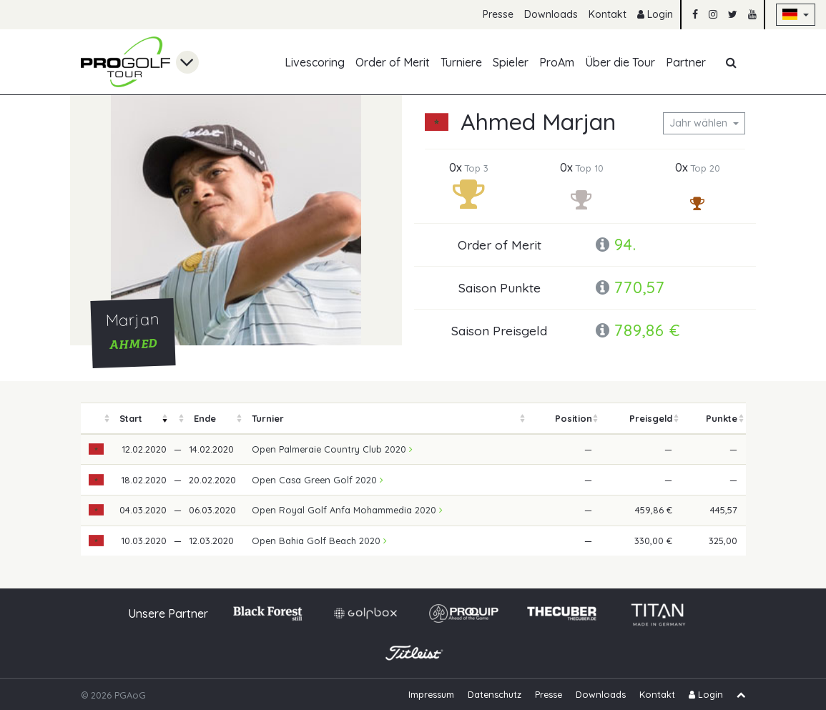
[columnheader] (96, 418)
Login (655, 14)
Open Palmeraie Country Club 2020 (332, 449)
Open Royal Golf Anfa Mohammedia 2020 (347, 510)
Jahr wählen (699, 123)
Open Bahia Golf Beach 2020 (319, 540)
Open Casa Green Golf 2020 (317, 479)
